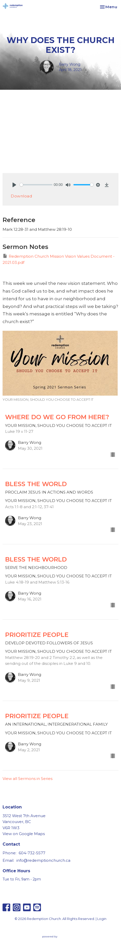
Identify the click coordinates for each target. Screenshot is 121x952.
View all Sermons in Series (27, 778)
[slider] (36, 184)
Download (21, 196)
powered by (60, 936)
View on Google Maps (24, 833)
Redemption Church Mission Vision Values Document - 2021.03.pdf (59, 259)
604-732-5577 (32, 852)
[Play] (14, 185)
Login (101, 919)
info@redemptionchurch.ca (43, 860)
